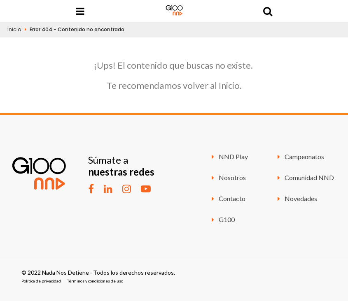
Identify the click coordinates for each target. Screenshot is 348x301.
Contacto (227, 198)
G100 (222, 219)
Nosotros (227, 177)
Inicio (14, 29)
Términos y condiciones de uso (95, 280)
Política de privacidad (41, 280)
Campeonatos (299, 156)
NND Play (228, 156)
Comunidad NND (304, 177)
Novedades (296, 198)
